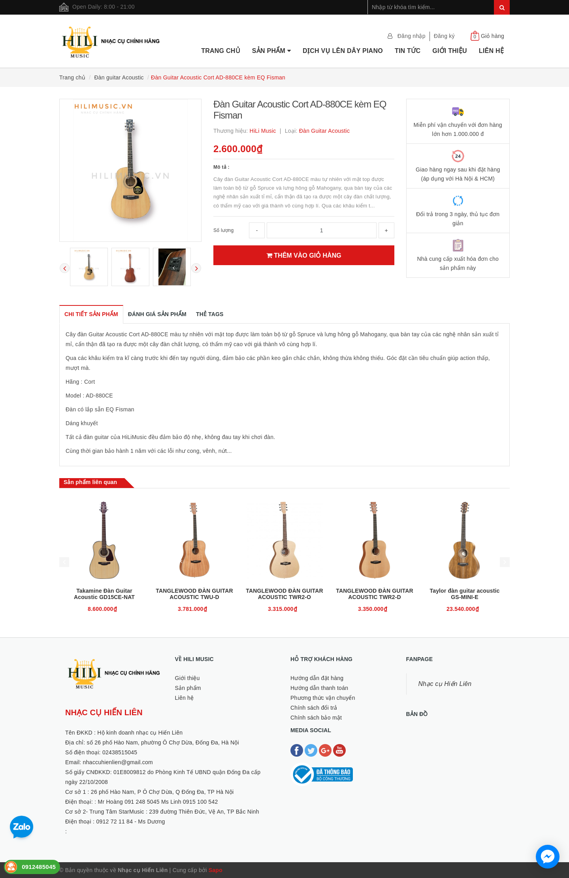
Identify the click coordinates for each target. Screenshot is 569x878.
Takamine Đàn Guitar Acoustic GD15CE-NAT (104, 594)
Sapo (215, 870)
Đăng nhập (412, 36)
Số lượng (223, 230)
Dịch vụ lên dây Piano (343, 50)
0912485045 (39, 866)
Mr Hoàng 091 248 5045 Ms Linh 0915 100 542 (158, 802)
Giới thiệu (449, 50)
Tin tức (407, 50)
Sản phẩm (271, 50)
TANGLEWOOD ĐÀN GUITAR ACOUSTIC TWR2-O (284, 594)
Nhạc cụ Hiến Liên (445, 683)
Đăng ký (444, 36)
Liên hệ (491, 50)
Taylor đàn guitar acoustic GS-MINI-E (465, 594)
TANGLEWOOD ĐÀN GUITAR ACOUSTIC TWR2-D (374, 594)
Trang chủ (220, 50)
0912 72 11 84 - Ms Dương (130, 821)
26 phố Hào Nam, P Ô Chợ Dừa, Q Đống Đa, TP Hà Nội (162, 792)
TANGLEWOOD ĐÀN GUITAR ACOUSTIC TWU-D (194, 594)
